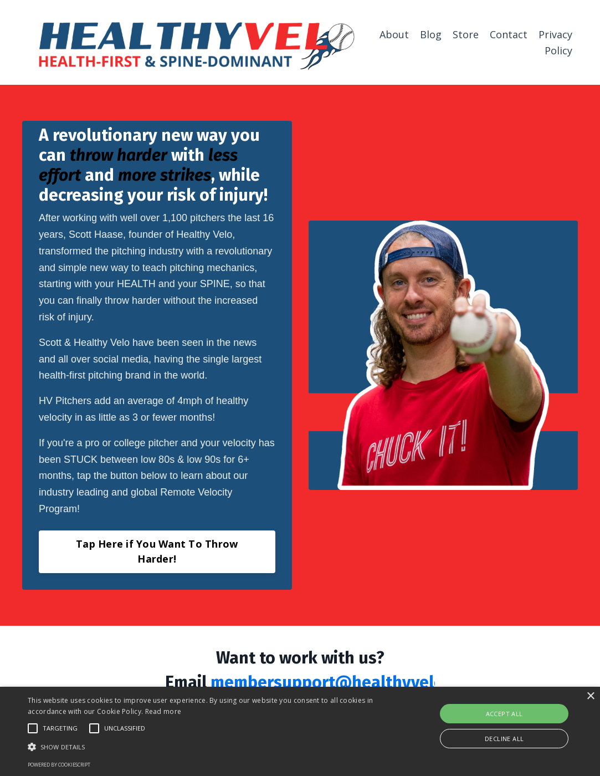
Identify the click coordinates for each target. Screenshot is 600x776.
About (394, 34)
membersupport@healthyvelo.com (345, 682)
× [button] (590, 696)
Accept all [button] (504, 713)
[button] (205, 746)
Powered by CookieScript (59, 764)
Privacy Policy (555, 42)
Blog (431, 34)
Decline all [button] (504, 738)
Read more (163, 711)
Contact (508, 34)
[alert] (300, 731)
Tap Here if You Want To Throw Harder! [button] (157, 551)
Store (466, 34)
